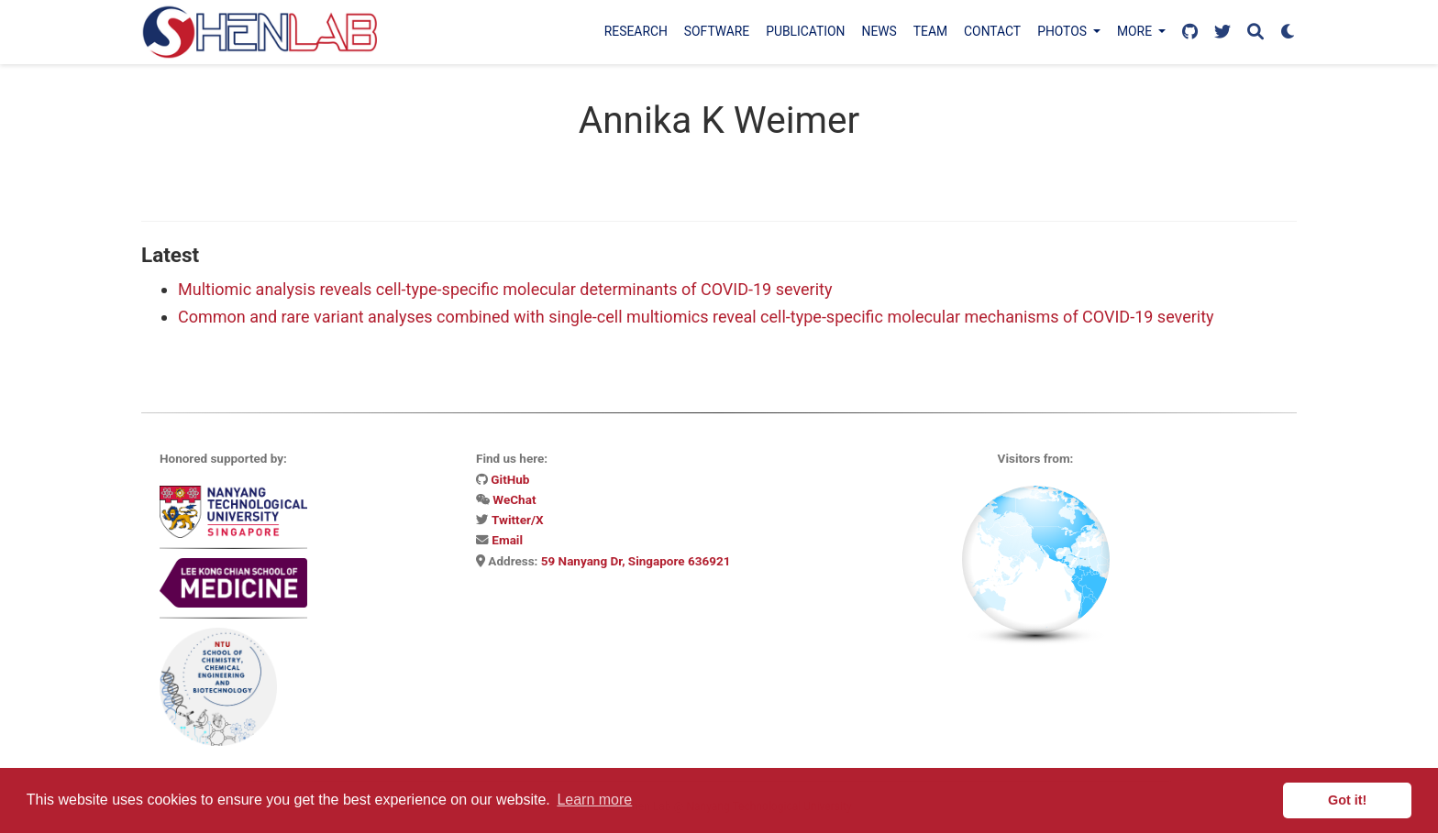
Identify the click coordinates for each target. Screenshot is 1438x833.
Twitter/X (517, 519)
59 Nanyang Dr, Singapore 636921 (636, 561)
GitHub (510, 479)
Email (507, 539)
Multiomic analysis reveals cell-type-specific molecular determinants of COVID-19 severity (505, 289)
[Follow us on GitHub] (1190, 32)
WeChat (514, 499)
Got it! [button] (1347, 800)
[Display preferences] (1288, 32)
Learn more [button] (594, 799)
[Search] (1255, 32)
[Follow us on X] (1222, 32)
